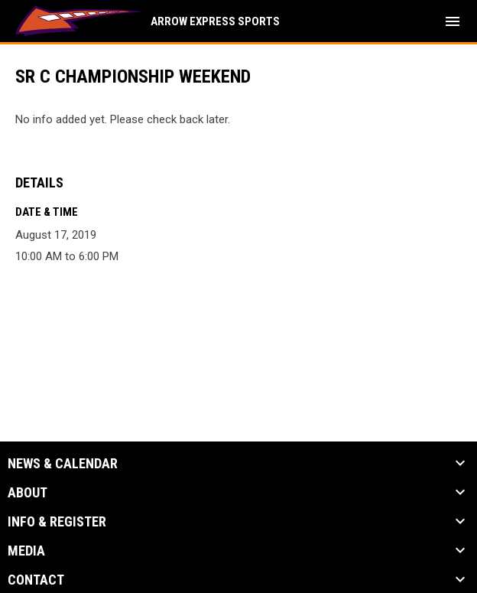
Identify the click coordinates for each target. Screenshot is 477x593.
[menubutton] (452, 21)
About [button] (27, 493)
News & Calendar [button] (63, 464)
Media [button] (26, 551)
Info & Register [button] (57, 522)
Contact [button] (36, 580)
